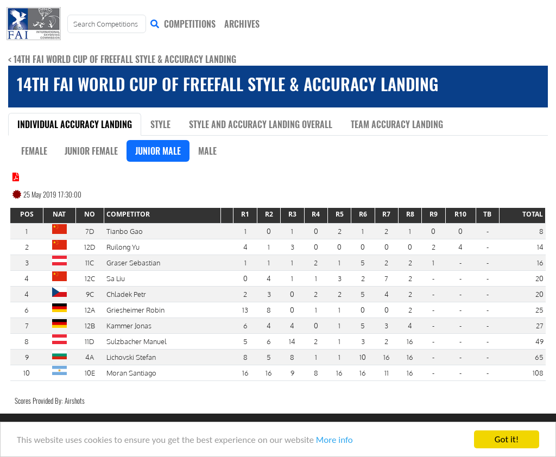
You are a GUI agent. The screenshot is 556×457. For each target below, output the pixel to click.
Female (34, 150)
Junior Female (91, 150)
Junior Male (158, 150)
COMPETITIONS (190, 23)
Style (160, 124)
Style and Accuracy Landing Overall (260, 124)
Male (207, 150)
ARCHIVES (242, 23)
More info (334, 440)
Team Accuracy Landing (397, 124)
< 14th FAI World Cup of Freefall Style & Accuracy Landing (122, 59)
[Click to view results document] (15, 177)
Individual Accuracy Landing (74, 124)
